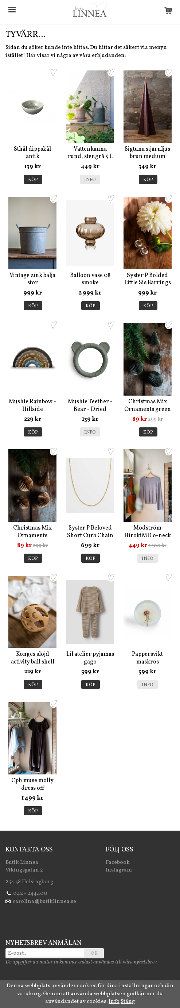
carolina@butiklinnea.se (44, 901)
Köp (33, 180)
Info (90, 180)
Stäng (128, 1001)
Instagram (119, 870)
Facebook (118, 862)
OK (94, 953)
